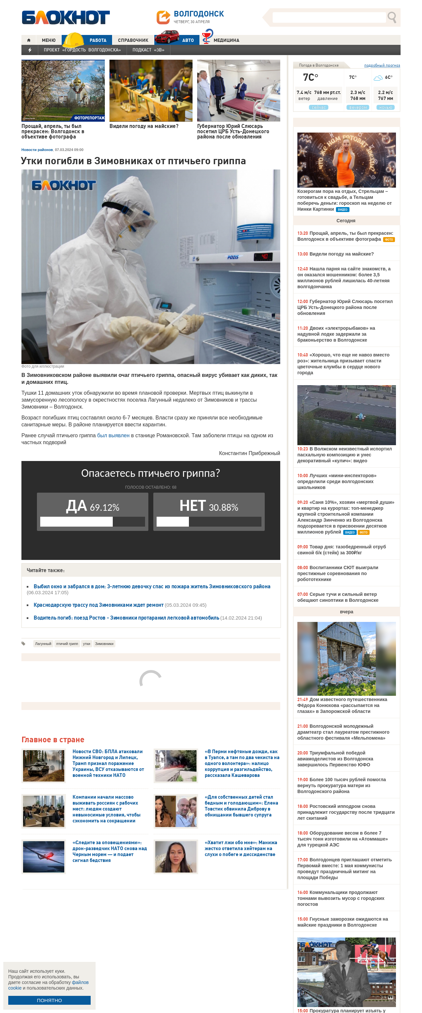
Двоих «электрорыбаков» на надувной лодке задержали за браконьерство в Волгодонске (336, 334)
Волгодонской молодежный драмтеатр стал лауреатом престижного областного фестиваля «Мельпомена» (343, 732)
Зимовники (104, 644)
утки (86, 644)
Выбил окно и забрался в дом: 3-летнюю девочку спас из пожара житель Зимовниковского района (152, 586)
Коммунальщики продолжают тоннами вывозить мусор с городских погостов (340, 898)
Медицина (220, 39)
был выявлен (113, 435)
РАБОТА (84, 40)
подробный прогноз (382, 65)
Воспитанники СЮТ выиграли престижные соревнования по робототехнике (337, 573)
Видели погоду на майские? (342, 254)
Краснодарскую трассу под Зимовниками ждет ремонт (99, 604)
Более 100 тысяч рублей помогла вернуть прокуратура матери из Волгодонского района (341, 785)
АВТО (174, 40)
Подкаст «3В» (149, 49)
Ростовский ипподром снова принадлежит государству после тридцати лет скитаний (346, 812)
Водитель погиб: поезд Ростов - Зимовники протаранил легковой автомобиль (127, 617)
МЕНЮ (49, 40)
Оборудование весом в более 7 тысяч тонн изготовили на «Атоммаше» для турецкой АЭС (342, 838)
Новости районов (37, 150)
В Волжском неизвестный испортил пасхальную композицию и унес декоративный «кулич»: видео (344, 454)
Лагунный (43, 644)
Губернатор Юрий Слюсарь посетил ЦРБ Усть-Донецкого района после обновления (345, 307)
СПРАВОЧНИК (133, 40)
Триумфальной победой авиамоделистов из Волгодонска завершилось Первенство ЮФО (335, 758)
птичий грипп (67, 644)
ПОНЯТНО (49, 1000)
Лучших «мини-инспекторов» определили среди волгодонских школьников (337, 481)
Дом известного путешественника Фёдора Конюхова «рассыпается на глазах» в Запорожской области (342, 705)
